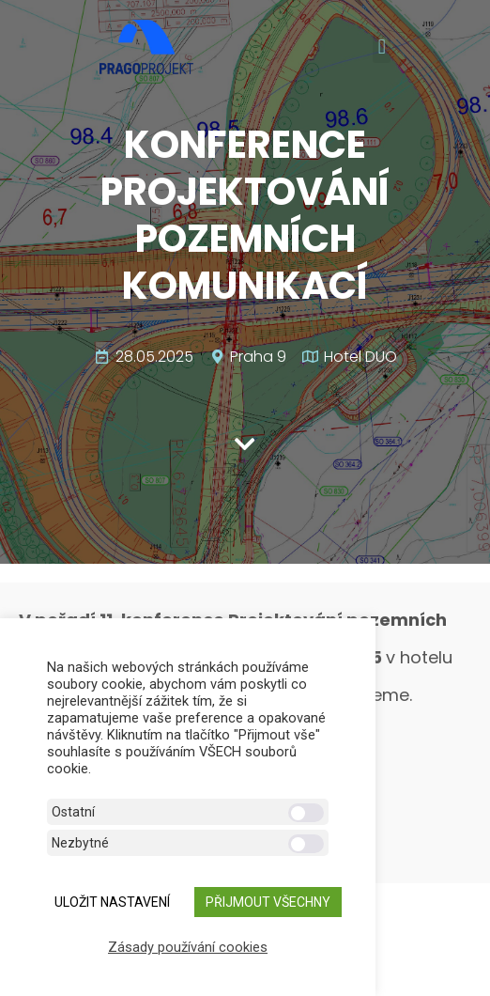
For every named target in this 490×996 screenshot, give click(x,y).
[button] (381, 47)
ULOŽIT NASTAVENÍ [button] (112, 902)
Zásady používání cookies (188, 947)
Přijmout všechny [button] (268, 902)
